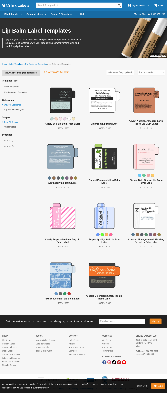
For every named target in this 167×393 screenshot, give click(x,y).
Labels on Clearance (11, 358)
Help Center (74, 340)
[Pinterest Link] (119, 362)
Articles (72, 344)
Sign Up (155, 321)
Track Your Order (76, 347)
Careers (105, 344)
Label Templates (16, 64)
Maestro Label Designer (45, 340)
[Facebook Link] (104, 362)
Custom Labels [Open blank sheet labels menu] (36, 14)
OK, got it (158, 386)
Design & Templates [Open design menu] (63, 14)
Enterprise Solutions (11, 361)
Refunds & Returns (77, 354)
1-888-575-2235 (156, 14)
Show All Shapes (10, 122)
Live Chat (140, 14)
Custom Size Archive (11, 354)
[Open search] (119, 5)
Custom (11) (10, 127)
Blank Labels (7, 340)
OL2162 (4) (9, 146)
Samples (72, 351)
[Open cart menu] (158, 5)
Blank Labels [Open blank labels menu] (13, 14)
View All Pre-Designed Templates (21, 73)
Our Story (106, 340)
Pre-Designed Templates (36, 64)
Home (4, 64)
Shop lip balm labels (20, 46)
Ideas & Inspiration (43, 351)
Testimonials (107, 351)
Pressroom (107, 347)
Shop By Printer (9, 365)
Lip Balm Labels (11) (14, 109)
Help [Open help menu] (84, 14)
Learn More (142, 386)
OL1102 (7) (9, 140)
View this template (158, 55)
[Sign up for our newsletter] (122, 321)
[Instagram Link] (109, 362)
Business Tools (42, 347)
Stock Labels (7, 351)
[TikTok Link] (114, 362)
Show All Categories (11, 105)
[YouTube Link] (124, 362)
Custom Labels (8, 344)
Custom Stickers (9, 347)
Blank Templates (11, 86)
